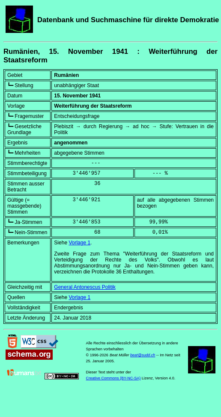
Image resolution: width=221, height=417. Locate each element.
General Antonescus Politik (84, 287)
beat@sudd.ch (142, 355)
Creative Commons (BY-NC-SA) (113, 378)
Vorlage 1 (79, 243)
